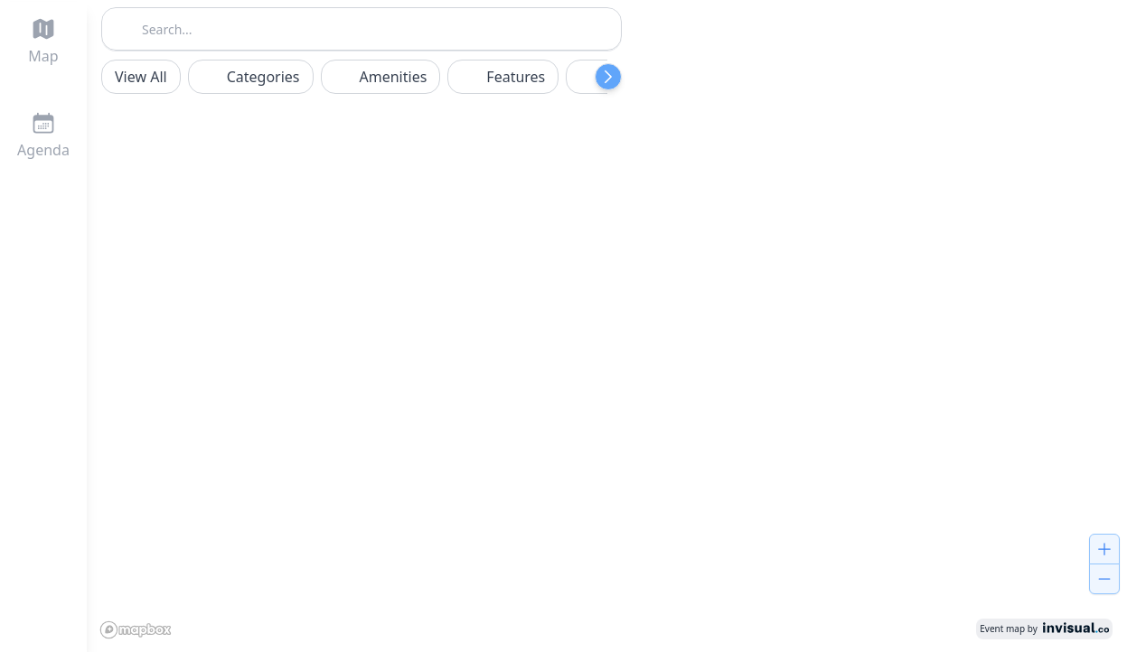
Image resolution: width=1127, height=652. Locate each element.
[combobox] (361, 27)
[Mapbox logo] (139, 628)
